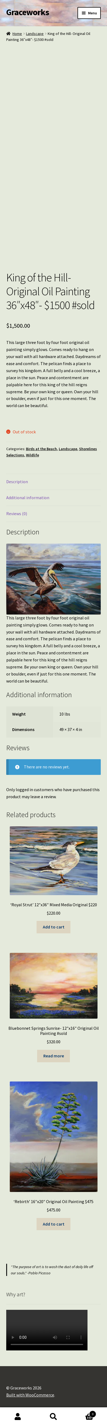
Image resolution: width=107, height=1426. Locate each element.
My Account (18, 1417)
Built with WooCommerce (30, 1395)
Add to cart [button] (53, 927)
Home (17, 33)
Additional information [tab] (27, 497)
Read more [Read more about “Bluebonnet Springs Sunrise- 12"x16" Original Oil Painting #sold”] (53, 1055)
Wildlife (32, 455)
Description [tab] (17, 481)
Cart (83, 1413)
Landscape (35, 33)
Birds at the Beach (41, 448)
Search (54, 1417)
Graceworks (27, 12)
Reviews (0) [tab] (16, 513)
